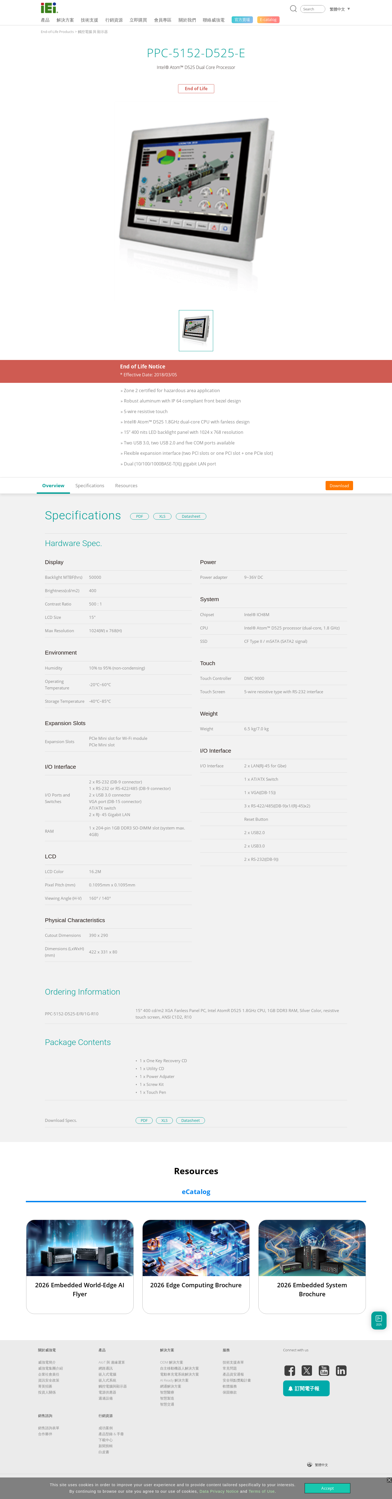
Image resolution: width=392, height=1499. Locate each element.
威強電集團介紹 (50, 1368)
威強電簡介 (47, 1362)
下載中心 (106, 1439)
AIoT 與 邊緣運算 (112, 1362)
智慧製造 (167, 1398)
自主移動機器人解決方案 (179, 1368)
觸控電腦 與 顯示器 (93, 31)
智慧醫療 (167, 1392)
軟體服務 (230, 1386)
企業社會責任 (48, 1374)
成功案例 (106, 1427)
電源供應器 (107, 1392)
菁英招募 (45, 1386)
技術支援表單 (233, 1362)
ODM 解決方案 (171, 1362)
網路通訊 (106, 1368)
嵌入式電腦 (107, 1374)
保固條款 (230, 1392)
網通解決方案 (170, 1386)
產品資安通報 (233, 1374)
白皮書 (104, 1451)
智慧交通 (167, 1404)
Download (339, 485)
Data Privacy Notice (219, 1491)
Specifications (89, 485)
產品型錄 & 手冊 (111, 1433)
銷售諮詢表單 (48, 1427)
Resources (126, 485)
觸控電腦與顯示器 (113, 1386)
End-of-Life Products (57, 31)
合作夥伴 (45, 1433)
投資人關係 (47, 1392)
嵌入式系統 (107, 1380)
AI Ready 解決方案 (174, 1380)
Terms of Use (262, 1491)
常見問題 (230, 1368)
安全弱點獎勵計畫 (237, 1380)
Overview (53, 485)
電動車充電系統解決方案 (179, 1374)
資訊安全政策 (48, 1380)
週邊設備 (106, 1398)
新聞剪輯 (106, 1445)
